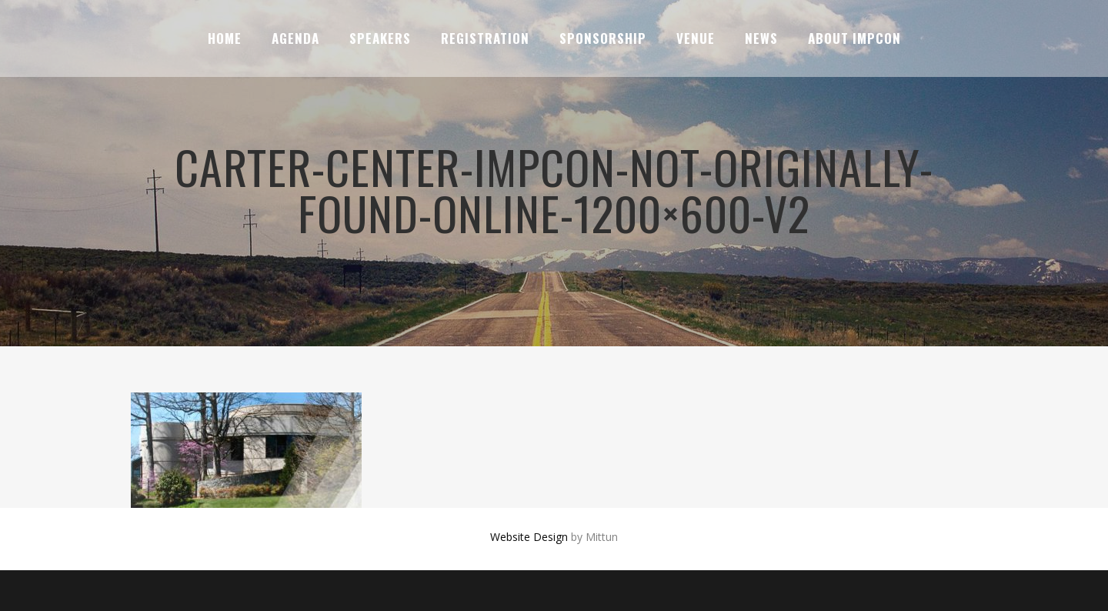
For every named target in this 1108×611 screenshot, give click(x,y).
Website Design (529, 536)
